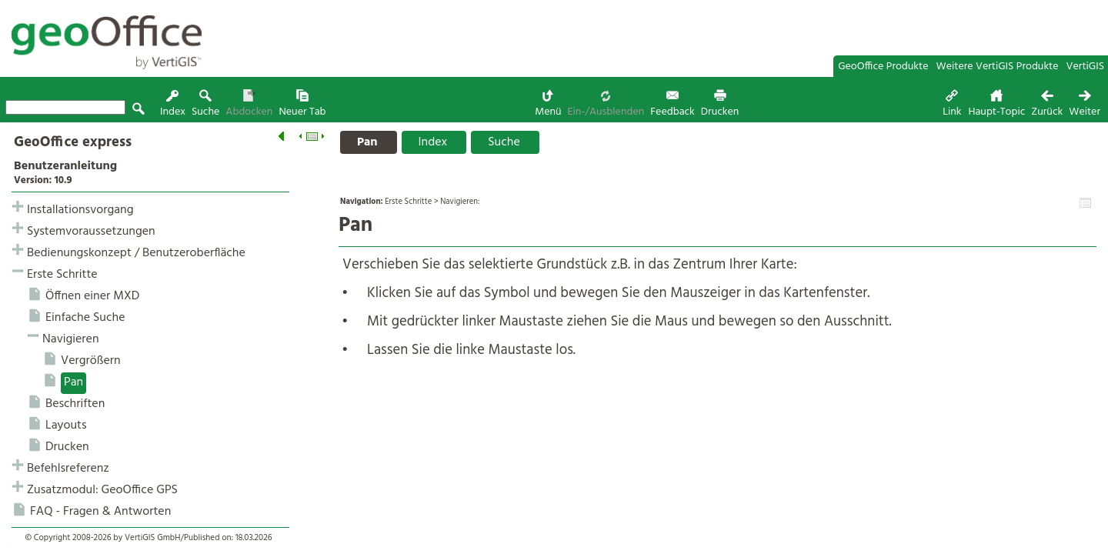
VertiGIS (1085, 66)
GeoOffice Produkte (883, 66)
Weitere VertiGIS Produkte (997, 66)
